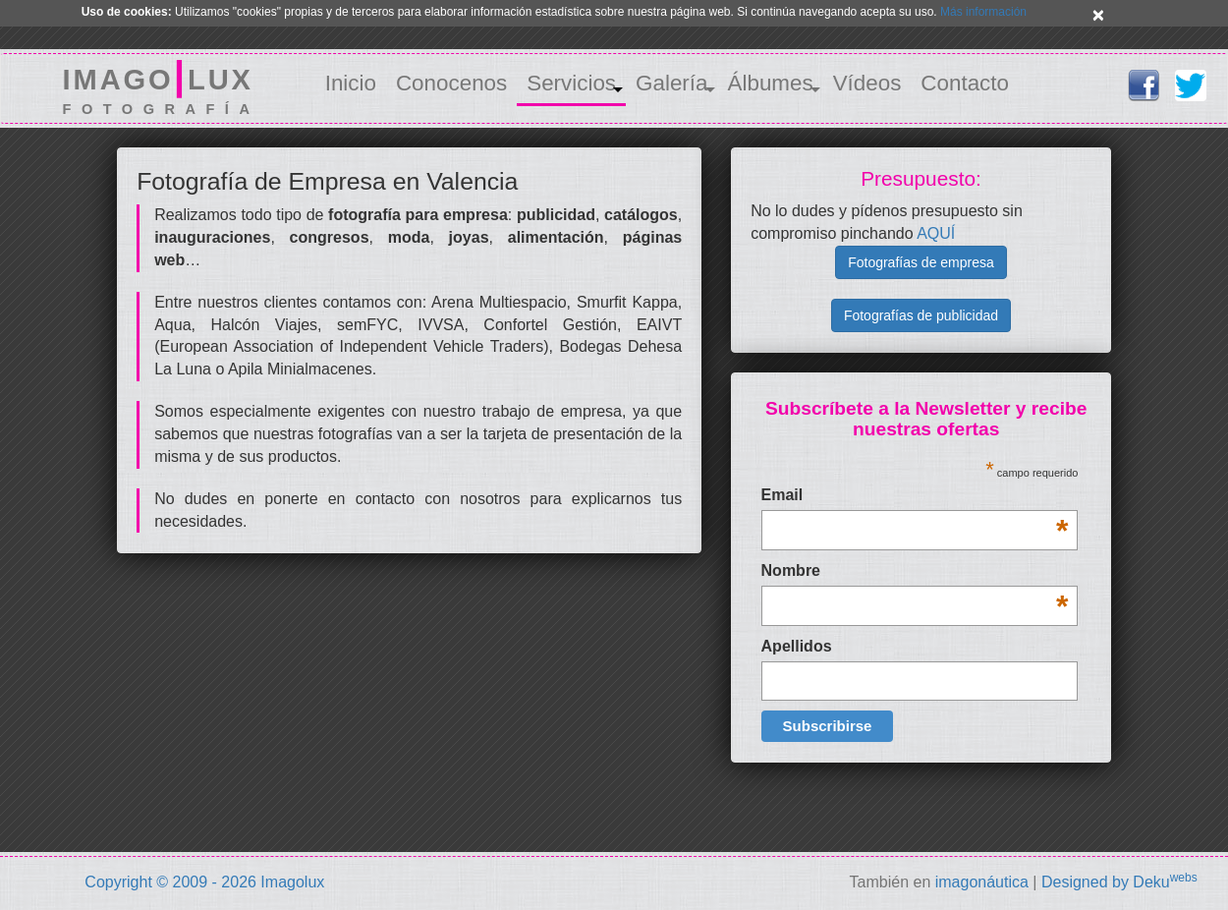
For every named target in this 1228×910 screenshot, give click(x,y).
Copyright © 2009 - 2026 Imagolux (204, 882)
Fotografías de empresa (921, 262)
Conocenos (451, 83)
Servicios (571, 83)
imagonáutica (982, 882)
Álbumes (770, 83)
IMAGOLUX (161, 88)
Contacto (965, 83)
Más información (983, 12)
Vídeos (867, 83)
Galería (671, 83)
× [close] (1098, 14)
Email (915, 496)
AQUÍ (936, 233)
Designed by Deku (1119, 882)
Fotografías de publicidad (921, 315)
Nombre (915, 572)
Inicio (350, 83)
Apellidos (796, 646)
